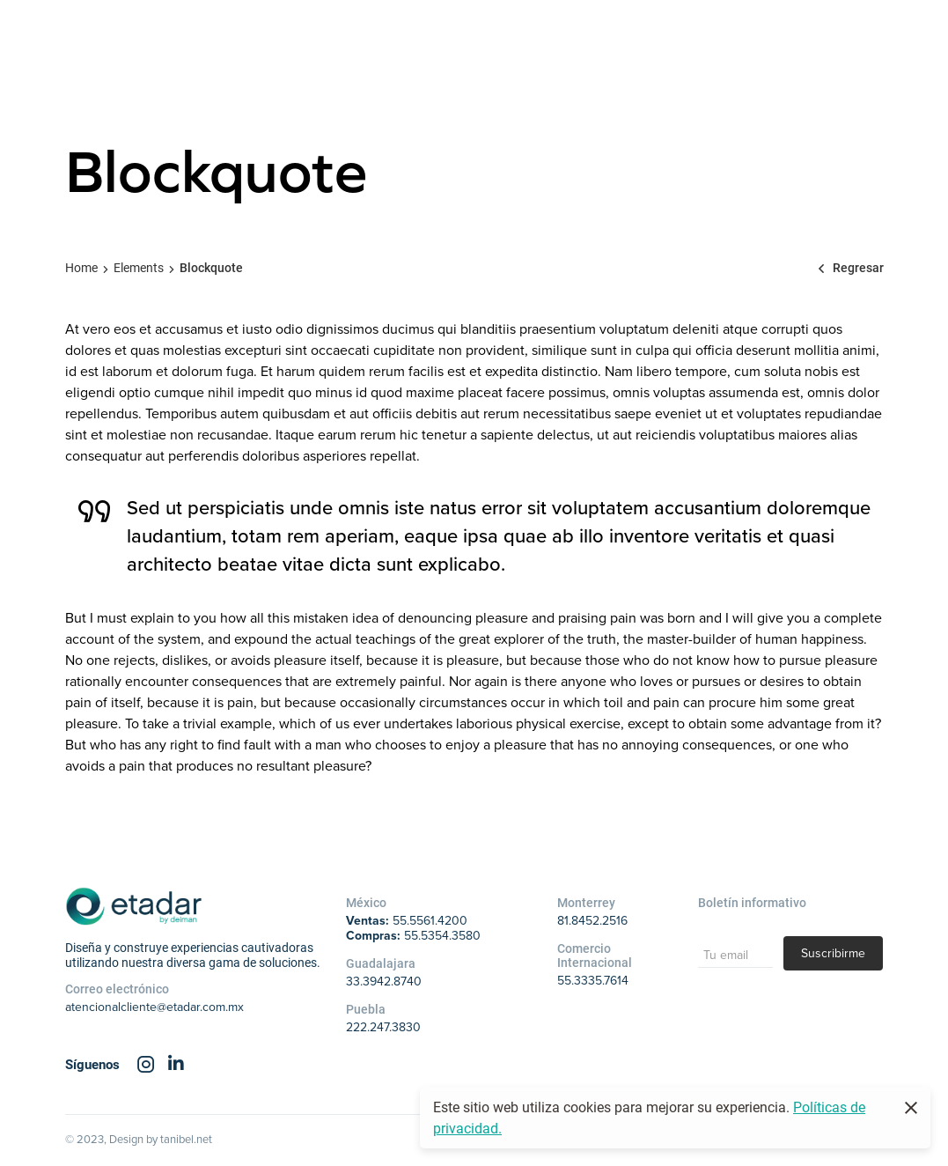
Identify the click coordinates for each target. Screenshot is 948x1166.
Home (81, 267)
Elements (139, 267)
